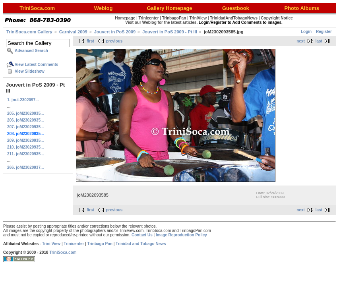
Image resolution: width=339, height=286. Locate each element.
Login (306, 31)
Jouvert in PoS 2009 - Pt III (169, 31)
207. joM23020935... (25, 127)
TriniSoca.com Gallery (29, 31)
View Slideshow (30, 71)
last (319, 41)
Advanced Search (31, 50)
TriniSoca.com (62, 252)
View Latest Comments (36, 64)
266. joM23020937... (25, 167)
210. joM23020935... (25, 147)
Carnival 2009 (73, 31)
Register (324, 31)
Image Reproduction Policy (181, 235)
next (300, 41)
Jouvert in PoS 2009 (115, 31)
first (90, 41)
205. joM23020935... (25, 113)
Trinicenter (74, 244)
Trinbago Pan (99, 244)
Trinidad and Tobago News (141, 244)
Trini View (51, 244)
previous (114, 41)
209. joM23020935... (25, 140)
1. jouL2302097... (23, 100)
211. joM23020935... (25, 154)
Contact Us (142, 235)
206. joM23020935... (25, 120)
